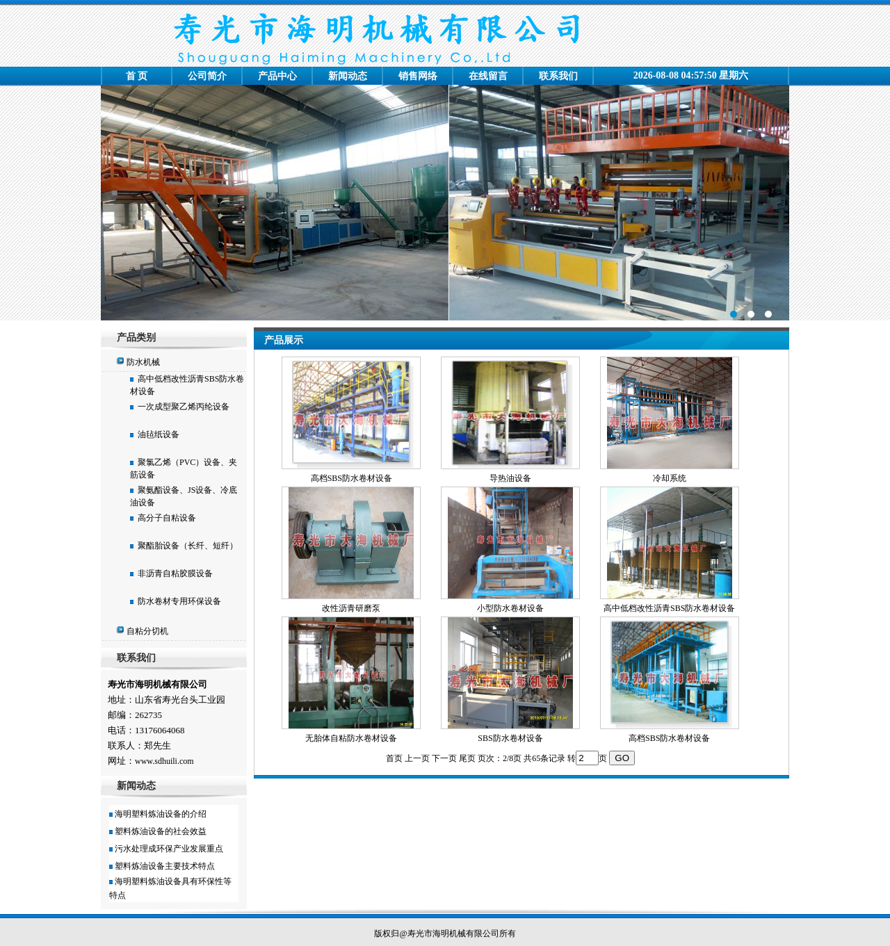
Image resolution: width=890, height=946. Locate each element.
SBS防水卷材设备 (510, 738)
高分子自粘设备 (165, 518)
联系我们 (558, 76)
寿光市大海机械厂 (445, 202)
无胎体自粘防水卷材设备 (351, 738)
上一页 (417, 758)
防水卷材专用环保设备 (177, 601)
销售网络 (417, 76)
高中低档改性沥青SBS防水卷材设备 (669, 608)
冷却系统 (669, 478)
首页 (394, 758)
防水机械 (143, 362)
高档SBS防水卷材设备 (351, 478)
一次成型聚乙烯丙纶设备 (181, 406)
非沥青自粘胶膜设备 (173, 573)
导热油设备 (510, 478)
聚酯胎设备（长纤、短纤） (186, 546)
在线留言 (488, 76)
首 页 (137, 76)
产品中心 (277, 76)
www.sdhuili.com (164, 761)
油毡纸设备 (156, 434)
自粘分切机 (147, 631)
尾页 (467, 758)
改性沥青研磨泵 (351, 608)
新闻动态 (347, 76)
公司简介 (207, 76)
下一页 (444, 758)
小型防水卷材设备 (510, 608)
